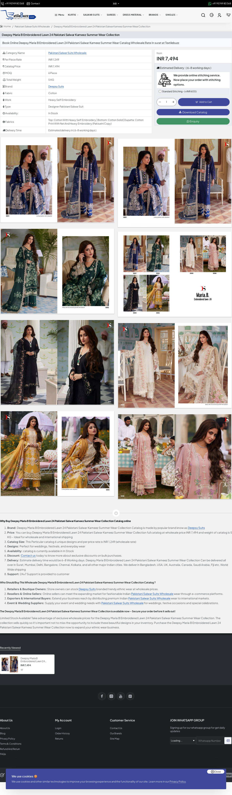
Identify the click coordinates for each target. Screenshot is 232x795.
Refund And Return (10, 749)
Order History (62, 733)
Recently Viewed (10, 647)
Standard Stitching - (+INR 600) (179, 91)
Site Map (114, 738)
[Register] (220, 15)
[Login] (212, 15)
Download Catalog (193, 112)
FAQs (3, 754)
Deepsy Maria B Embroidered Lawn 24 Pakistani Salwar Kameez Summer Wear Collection (34, 660)
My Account (63, 720)
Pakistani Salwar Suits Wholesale (32, 26)
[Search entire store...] (203, 15)
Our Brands (116, 733)
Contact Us (116, 728)
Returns (59, 738)
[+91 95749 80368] (12, 4)
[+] (173, 102)
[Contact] (33, 4)
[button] (204, 102)
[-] (160, 102)
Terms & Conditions (10, 743)
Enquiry (193, 121)
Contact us (28, 555)
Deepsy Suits (56, 86)
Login (58, 728)
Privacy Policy (178, 781)
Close (217, 771)
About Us (5, 728)
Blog (2, 733)
